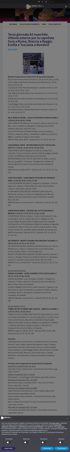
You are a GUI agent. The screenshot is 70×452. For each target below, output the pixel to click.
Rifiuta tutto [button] (47, 448)
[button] (67, 418)
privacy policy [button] (55, 423)
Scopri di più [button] (8, 448)
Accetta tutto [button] (62, 448)
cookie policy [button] (60, 427)
